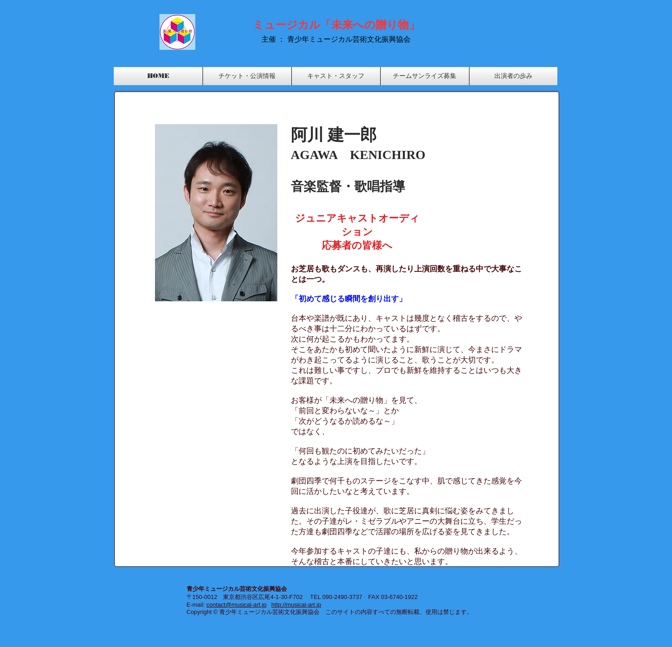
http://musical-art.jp (296, 604)
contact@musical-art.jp (236, 604)
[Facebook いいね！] (527, 18)
